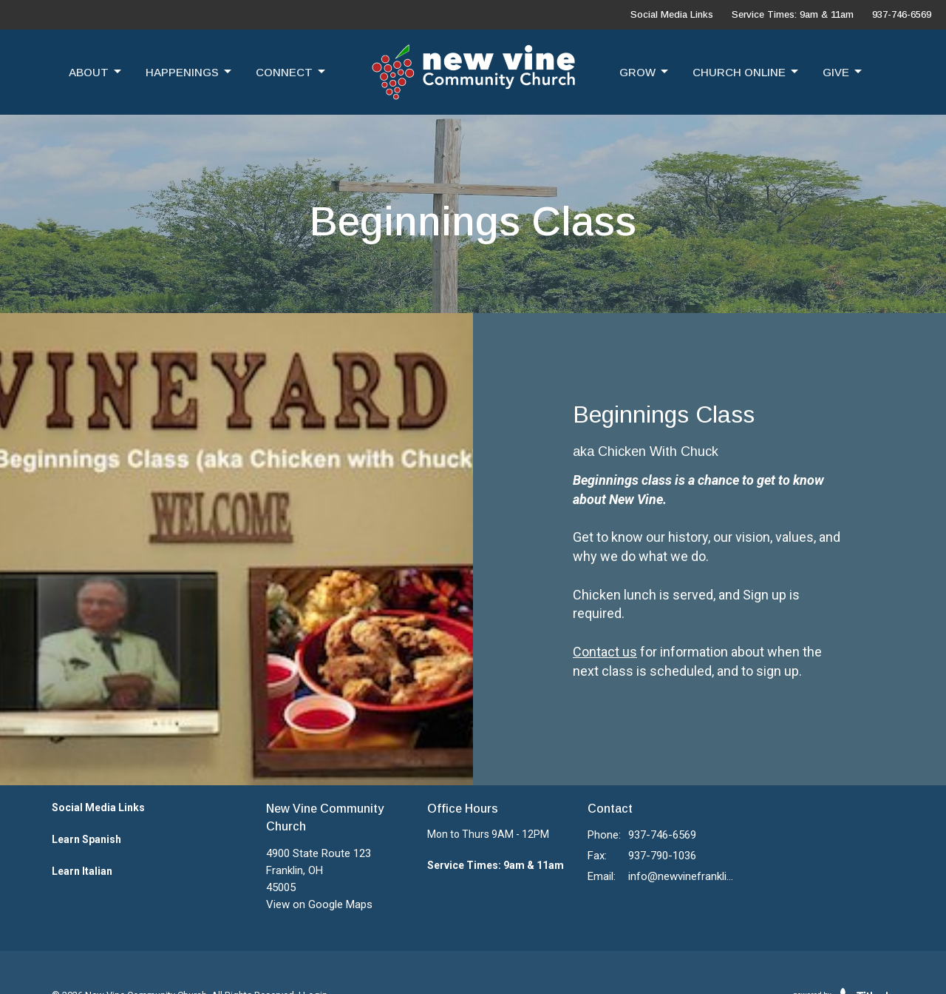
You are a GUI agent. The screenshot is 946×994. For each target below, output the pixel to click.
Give (843, 71)
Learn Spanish (86, 839)
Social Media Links (671, 14)
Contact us (605, 651)
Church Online (746, 71)
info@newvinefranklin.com (681, 876)
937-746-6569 (901, 14)
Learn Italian (82, 871)
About (96, 71)
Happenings (190, 71)
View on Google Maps (319, 904)
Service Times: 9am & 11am (793, 14)
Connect (291, 71)
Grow (644, 71)
